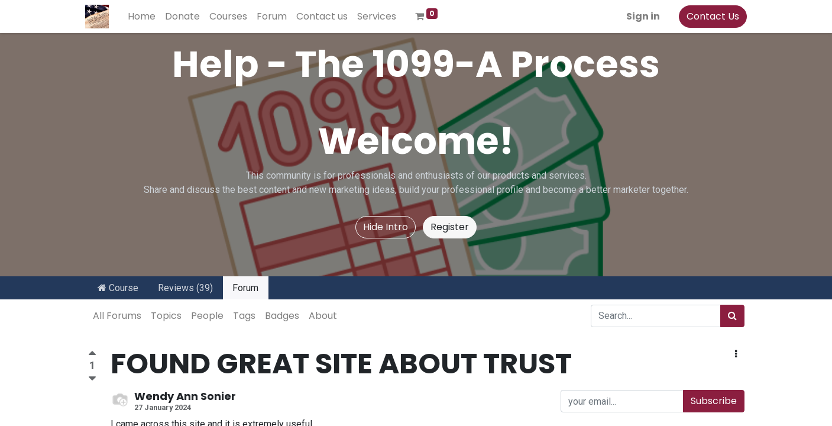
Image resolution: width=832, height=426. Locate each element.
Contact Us (710, 16)
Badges (282, 315)
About (323, 315)
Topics (166, 315)
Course (118, 287)
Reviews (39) (185, 287)
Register (449, 227)
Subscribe (714, 401)
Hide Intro (385, 227)
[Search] (732, 316)
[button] (735, 354)
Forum (245, 287)
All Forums (117, 315)
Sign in (641, 16)
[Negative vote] (92, 379)
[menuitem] (144, 16)
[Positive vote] (92, 354)
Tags (244, 315)
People (207, 315)
